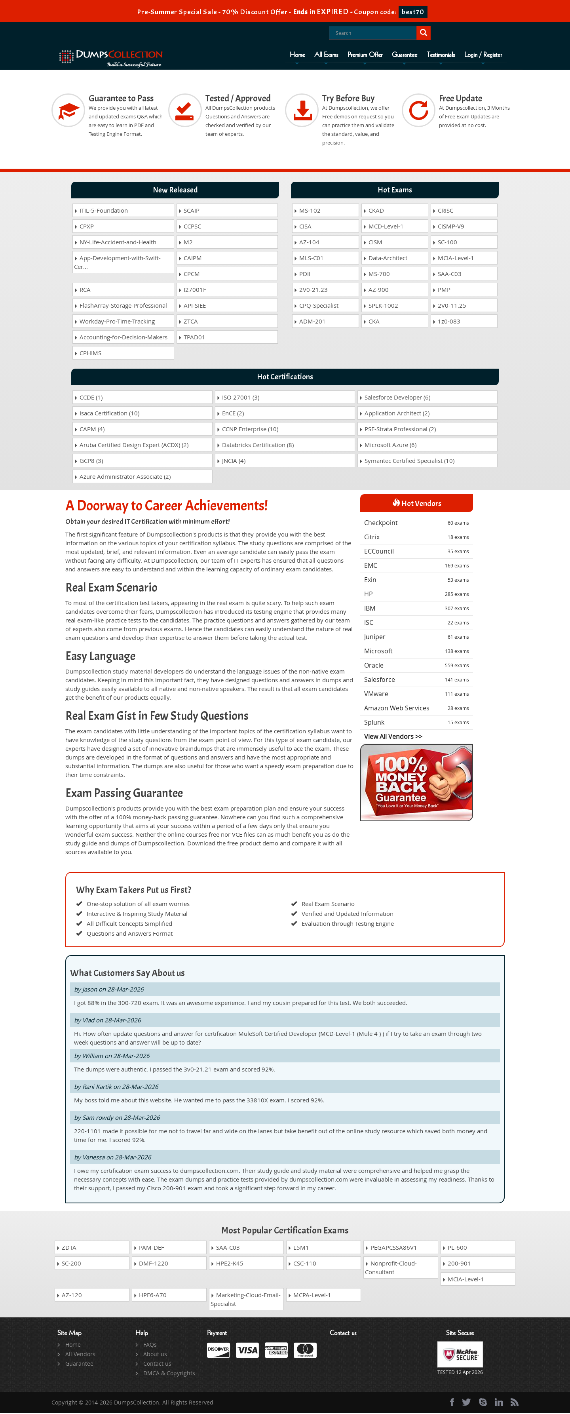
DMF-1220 (150, 1264)
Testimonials (441, 55)
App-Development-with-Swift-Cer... (117, 263)
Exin (416, 581)
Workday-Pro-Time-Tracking (114, 323)
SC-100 (444, 243)
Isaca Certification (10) (106, 415)
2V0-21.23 (311, 291)
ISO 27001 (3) (238, 399)
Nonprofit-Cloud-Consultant (391, 1268)
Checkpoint (416, 524)
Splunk (416, 723)
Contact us (157, 1364)
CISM (372, 243)
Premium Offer (365, 55)
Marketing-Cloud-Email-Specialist (246, 1300)
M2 (185, 243)
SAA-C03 (447, 275)
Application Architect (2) (394, 415)
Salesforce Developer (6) (394, 399)
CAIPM (190, 259)
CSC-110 (302, 1264)
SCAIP (189, 212)
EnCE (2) (230, 415)
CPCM (189, 275)
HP (416, 595)
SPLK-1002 (380, 307)
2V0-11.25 (449, 307)
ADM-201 (310, 323)
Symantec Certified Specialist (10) (406, 462)
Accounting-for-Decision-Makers (120, 339)
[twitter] (466, 1403)
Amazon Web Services (416, 709)
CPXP (84, 228)
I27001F (192, 291)
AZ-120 (69, 1296)
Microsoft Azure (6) (387, 446)
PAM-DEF (148, 1248)
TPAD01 (191, 339)
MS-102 (307, 212)
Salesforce (416, 681)
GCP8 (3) (88, 462)
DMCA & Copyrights (169, 1374)
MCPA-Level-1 (309, 1296)
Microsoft (416, 652)
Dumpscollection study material (108, 672)
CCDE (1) (88, 399)
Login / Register (483, 55)
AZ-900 (376, 291)
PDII (302, 275)
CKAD (373, 212)
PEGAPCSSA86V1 (391, 1248)
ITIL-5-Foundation (101, 212)
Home (297, 55)
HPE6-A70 (150, 1296)
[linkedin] (499, 1403)
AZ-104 (306, 243)
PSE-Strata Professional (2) (397, 430)
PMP (441, 291)
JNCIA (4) (231, 462)
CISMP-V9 (448, 228)
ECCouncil (416, 552)
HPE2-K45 (227, 1264)
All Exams (326, 55)
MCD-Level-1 (383, 228)
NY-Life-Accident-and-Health (115, 243)
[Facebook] (452, 1403)
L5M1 (298, 1248)
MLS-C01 (309, 259)
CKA (371, 323)
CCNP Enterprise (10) (247, 430)
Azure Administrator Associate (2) (122, 478)
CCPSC (189, 228)
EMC (416, 567)
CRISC (442, 212)
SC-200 (68, 1264)
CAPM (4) (89, 430)
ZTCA (188, 323)
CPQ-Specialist (316, 307)
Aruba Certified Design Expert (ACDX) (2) (131, 446)
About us (155, 1355)
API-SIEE (192, 307)
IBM (416, 609)
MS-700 (376, 275)
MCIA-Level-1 (453, 259)
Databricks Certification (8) (255, 446)
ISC (416, 624)
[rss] (515, 1403)
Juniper (416, 638)
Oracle (416, 666)
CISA (303, 228)
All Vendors (80, 1355)
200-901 (456, 1264)
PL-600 (454, 1248)
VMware (416, 695)
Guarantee (404, 55)
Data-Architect (385, 259)
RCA (82, 291)
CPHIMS (87, 354)
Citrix (416, 538)
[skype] (483, 1403)
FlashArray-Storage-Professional (120, 307)
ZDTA (66, 1248)
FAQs (150, 1345)
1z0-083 (446, 323)
